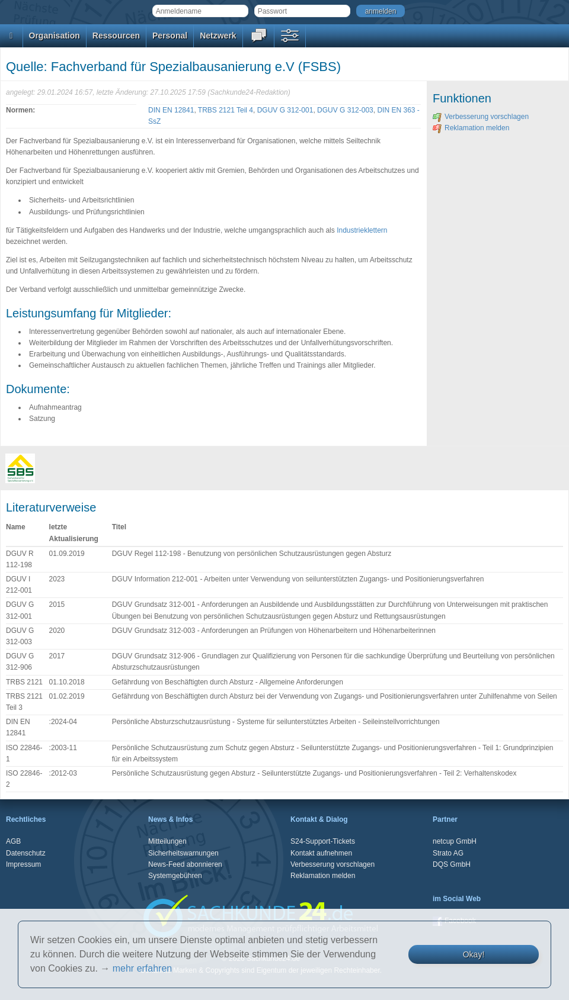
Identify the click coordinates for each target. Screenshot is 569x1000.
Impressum (23, 864)
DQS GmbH (452, 864)
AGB (13, 841)
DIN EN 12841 (171, 110)
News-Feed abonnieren (185, 864)
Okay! (474, 954)
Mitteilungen (167, 841)
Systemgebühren (175, 876)
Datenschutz (26, 853)
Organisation (54, 35)
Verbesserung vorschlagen (481, 116)
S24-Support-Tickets (322, 841)
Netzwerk (218, 35)
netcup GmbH (455, 841)
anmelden (381, 11)
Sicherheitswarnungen (183, 853)
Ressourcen (116, 35)
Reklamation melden (471, 128)
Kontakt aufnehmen (321, 853)
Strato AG (448, 853)
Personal (169, 35)
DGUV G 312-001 (285, 110)
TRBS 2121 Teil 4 (225, 110)
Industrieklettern (362, 230)
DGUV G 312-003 (345, 110)
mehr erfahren (142, 968)
